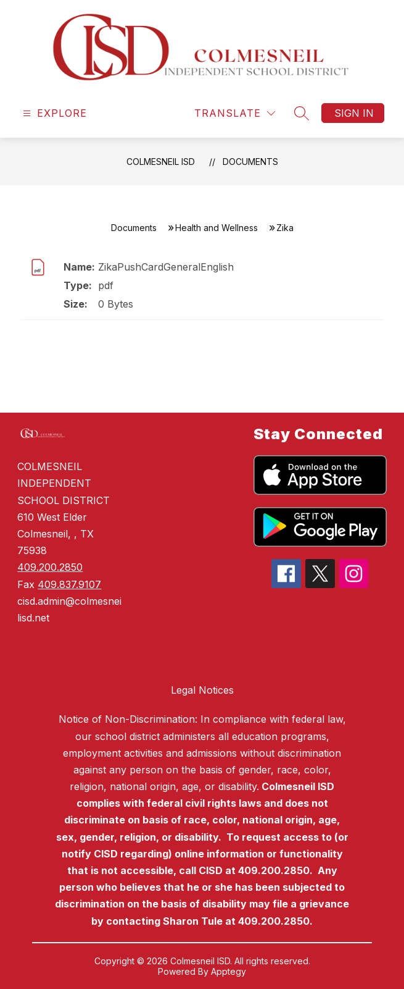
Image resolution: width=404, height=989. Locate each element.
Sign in (354, 113)
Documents (250, 161)
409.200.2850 (50, 567)
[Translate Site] (234, 113)
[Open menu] (53, 113)
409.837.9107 (69, 584)
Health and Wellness (216, 227)
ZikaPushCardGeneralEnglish (166, 267)
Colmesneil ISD (160, 161)
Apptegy (228, 971)
